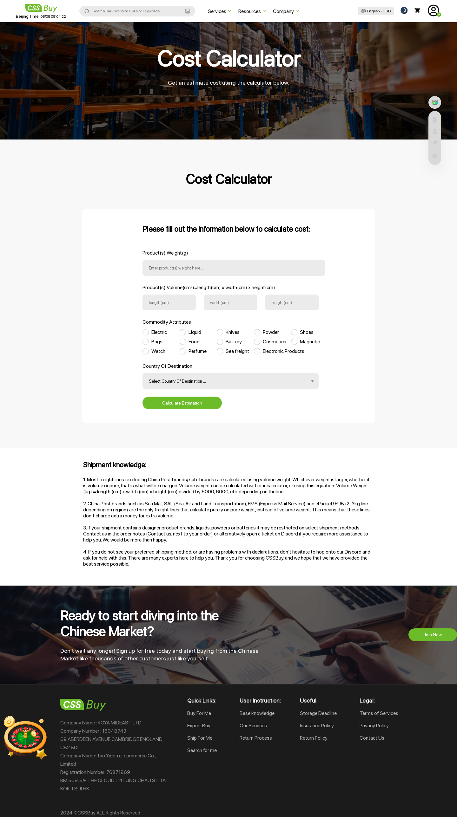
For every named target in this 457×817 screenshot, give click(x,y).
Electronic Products (283, 351)
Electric (159, 332)
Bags (156, 342)
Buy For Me (199, 713)
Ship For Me (199, 738)
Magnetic (310, 342)
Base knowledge (257, 713)
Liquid (195, 332)
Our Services (253, 726)
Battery (234, 342)
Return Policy (314, 738)
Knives (233, 332)
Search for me (202, 750)
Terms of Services (379, 713)
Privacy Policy (374, 726)
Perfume (198, 351)
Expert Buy (198, 726)
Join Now (433, 634)
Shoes (307, 332)
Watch (158, 351)
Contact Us (372, 738)
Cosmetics (274, 342)
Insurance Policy (317, 726)
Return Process (256, 738)
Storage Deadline (318, 713)
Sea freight (237, 351)
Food (194, 342)
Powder (271, 332)
